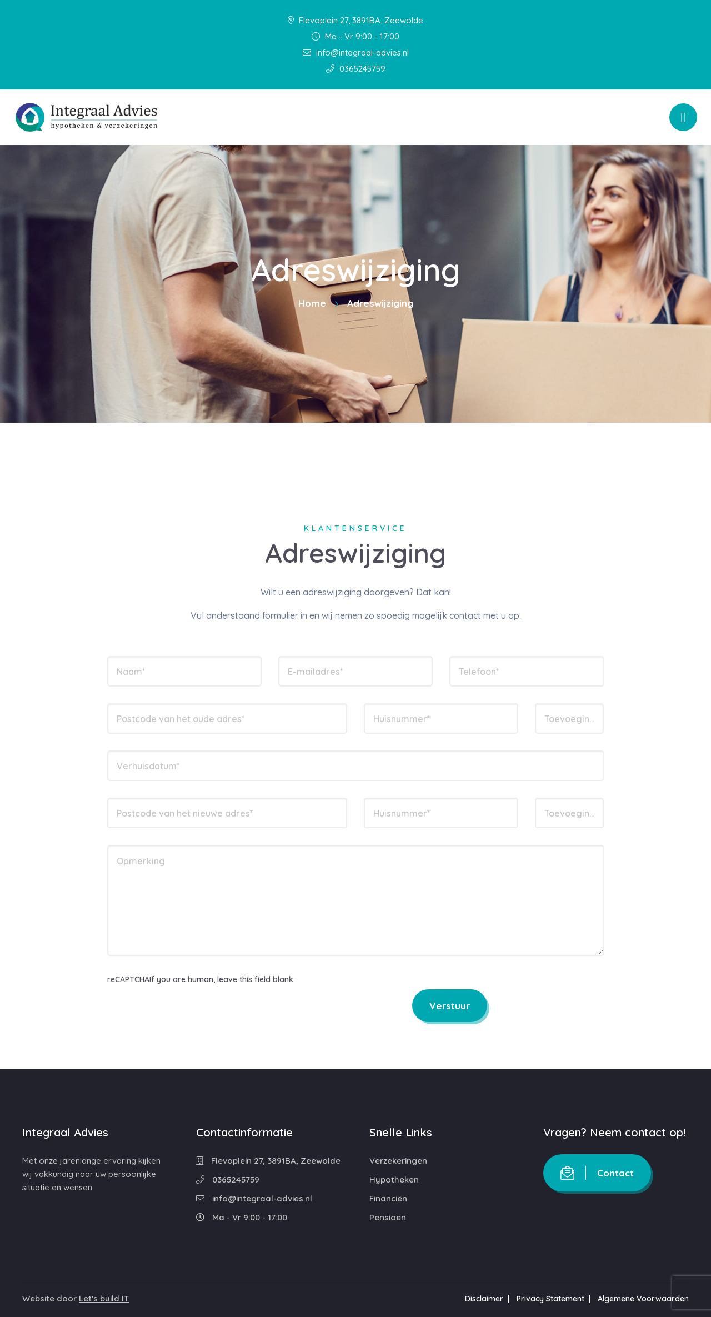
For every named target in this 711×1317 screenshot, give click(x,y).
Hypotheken (394, 1179)
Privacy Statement (550, 1299)
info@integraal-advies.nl (356, 52)
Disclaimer (484, 1299)
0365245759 (355, 68)
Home (312, 303)
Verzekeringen (398, 1160)
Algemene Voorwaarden (643, 1299)
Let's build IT (104, 1298)
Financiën (388, 1198)
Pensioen (387, 1217)
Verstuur (449, 1005)
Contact (597, 1173)
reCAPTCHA (128, 979)
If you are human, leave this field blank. (222, 979)
